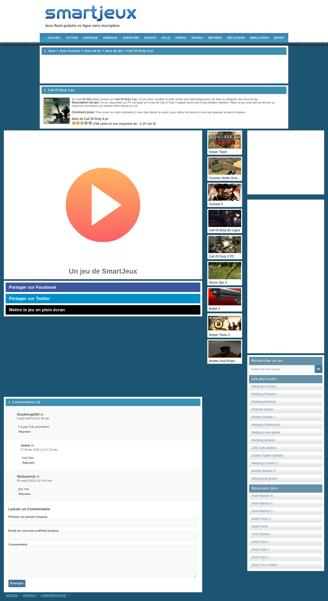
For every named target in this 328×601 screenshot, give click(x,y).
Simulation (259, 38)
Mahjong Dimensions (266, 425)
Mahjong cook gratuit (266, 432)
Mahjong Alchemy (264, 401)
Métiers (215, 38)
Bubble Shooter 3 (263, 471)
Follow (229, 15)
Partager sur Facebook (32, 287)
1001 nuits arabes (264, 448)
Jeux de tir (92, 51)
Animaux (110, 38)
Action (72, 38)
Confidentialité (53, 595)
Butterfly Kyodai (262, 409)
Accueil (54, 38)
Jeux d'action (69, 51)
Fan (196, 15)
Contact (29, 595)
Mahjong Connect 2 (265, 463)
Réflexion (236, 38)
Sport (279, 38)
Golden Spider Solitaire (267, 455)
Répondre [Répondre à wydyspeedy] (25, 494)
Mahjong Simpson (264, 394)
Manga (197, 38)
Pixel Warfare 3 (262, 511)
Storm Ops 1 (260, 557)
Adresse (90, 38)
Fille (166, 38)
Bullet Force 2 (261, 519)
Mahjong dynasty (263, 440)
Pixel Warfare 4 (262, 503)
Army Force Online (264, 565)
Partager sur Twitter (29, 298)
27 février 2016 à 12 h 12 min (39, 449)
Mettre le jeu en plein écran (37, 309)
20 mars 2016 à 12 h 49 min (34, 480)
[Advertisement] (164, 69)
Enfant (150, 38)
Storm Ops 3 (260, 549)
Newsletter (261, 15)
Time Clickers (261, 534)
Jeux (52, 51)
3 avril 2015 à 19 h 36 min (33, 418)
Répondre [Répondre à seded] (29, 462)
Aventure (130, 38)
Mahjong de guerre (265, 478)
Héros (181, 38)
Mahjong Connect (264, 386)
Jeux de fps (114, 51)
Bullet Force (260, 526)
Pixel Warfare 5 (262, 496)
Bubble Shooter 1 (263, 417)
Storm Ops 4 (260, 542)
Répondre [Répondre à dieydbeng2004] (25, 431)
